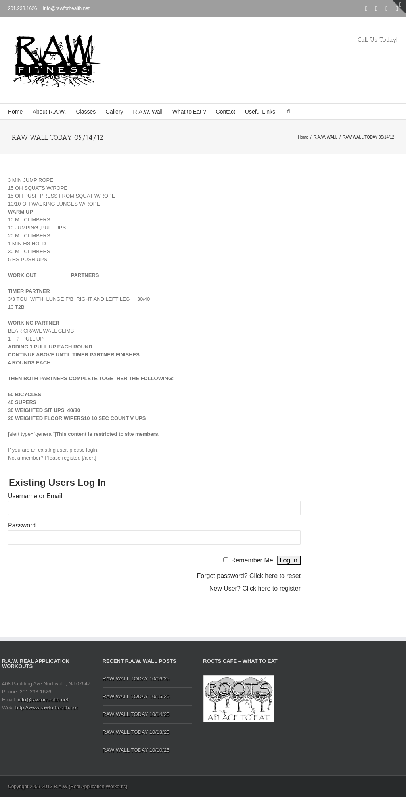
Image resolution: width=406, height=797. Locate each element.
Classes (86, 111)
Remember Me (252, 560)
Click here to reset (275, 575)
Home (15, 111)
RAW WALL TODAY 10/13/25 (136, 732)
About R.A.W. (49, 111)
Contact (225, 111)
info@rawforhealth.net (66, 8)
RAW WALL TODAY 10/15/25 (136, 696)
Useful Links (260, 111)
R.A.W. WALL (326, 137)
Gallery (114, 111)
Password (22, 525)
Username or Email (35, 496)
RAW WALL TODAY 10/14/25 (136, 714)
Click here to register (271, 588)
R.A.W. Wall (148, 111)
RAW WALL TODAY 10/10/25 (136, 750)
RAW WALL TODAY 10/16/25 (136, 678)
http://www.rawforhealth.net (46, 707)
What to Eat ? (189, 111)
